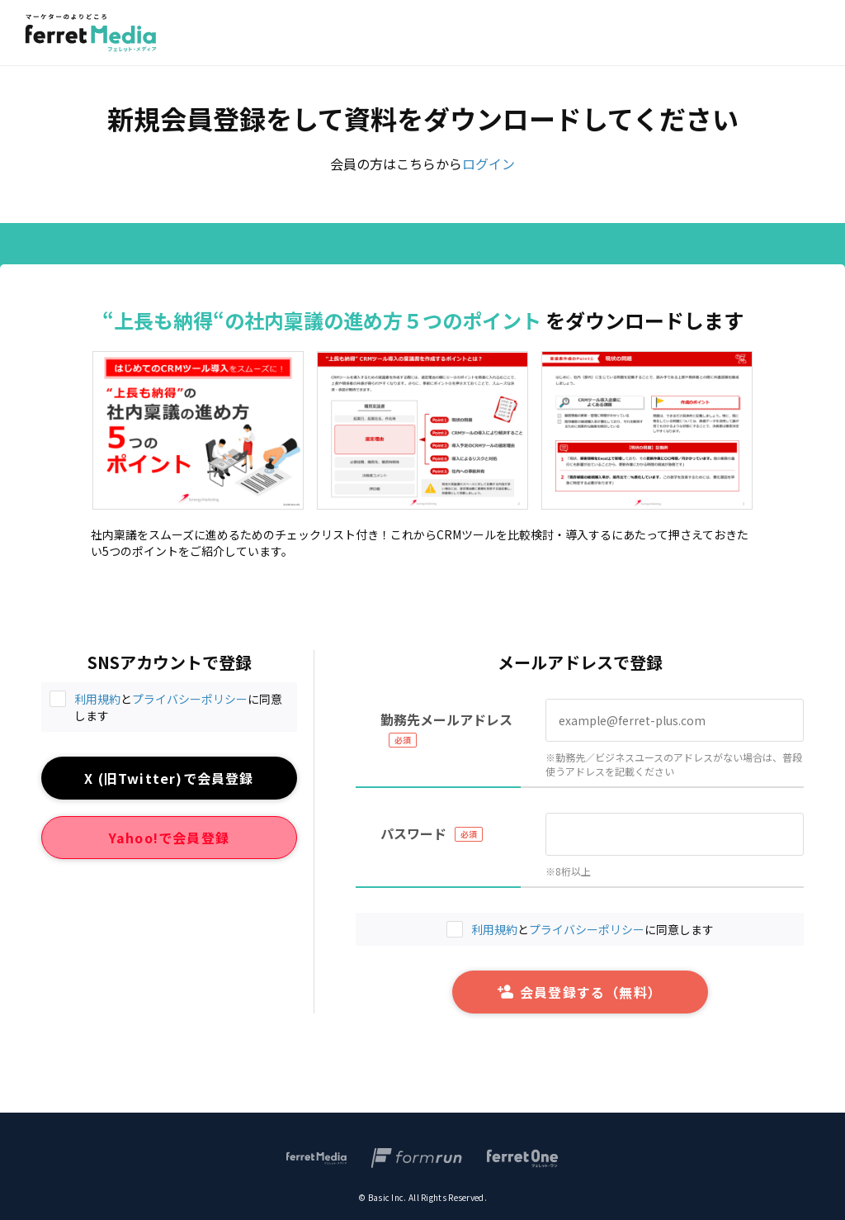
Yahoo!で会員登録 (169, 837)
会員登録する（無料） (580, 992)
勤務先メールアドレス (446, 719)
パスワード (413, 833)
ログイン (488, 163)
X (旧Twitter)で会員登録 (168, 778)
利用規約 (97, 699)
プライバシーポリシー (190, 699)
